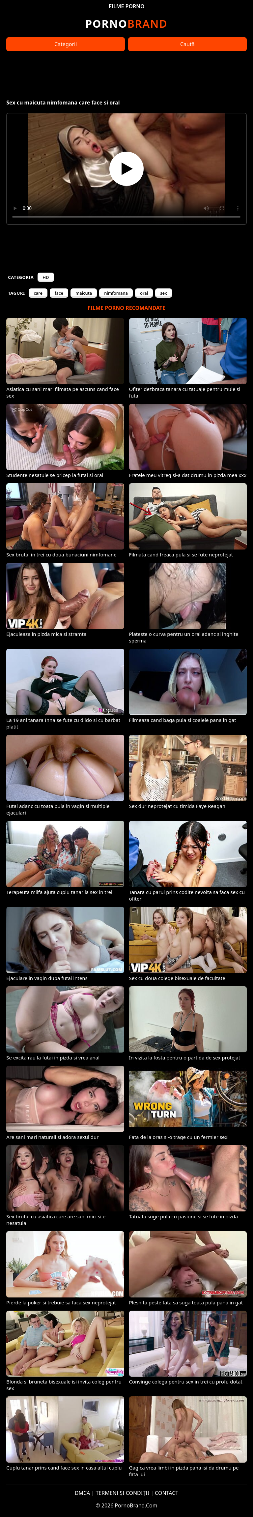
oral (144, 293)
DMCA (82, 1493)
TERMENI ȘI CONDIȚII (122, 1493)
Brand (126, 23)
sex (163, 293)
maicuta (83, 293)
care (38, 293)
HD (45, 277)
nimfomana (116, 293)
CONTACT (166, 1493)
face (59, 293)
